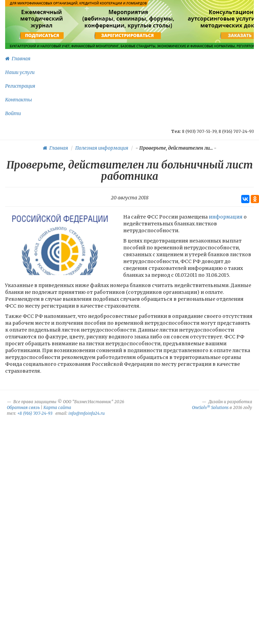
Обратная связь (23, 407)
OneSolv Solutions (210, 407)
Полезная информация (101, 148)
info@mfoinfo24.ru (86, 413)
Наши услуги (20, 72)
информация (226, 217)
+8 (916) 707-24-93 (34, 413)
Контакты (18, 100)
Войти (13, 113)
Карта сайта (57, 407)
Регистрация (20, 86)
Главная (17, 58)
